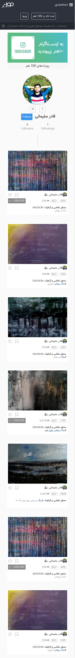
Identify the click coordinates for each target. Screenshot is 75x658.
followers (27, 129)
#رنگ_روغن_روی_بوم (55, 430)
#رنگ (63, 357)
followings (48, 129)
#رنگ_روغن (60, 283)
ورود (24, 16)
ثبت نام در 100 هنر (43, 16)
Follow (26, 116)
